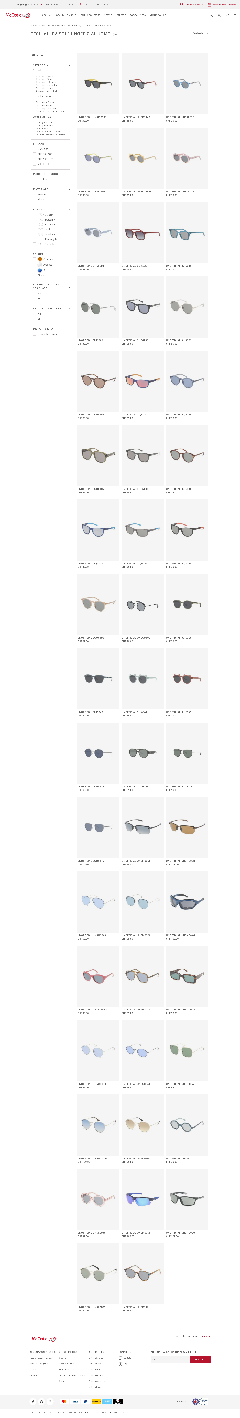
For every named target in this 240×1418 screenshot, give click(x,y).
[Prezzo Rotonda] (34, 244)
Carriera (33, 1375)
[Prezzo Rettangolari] (34, 239)
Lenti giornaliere (44, 122)
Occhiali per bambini (46, 108)
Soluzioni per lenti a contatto (50, 134)
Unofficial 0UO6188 (90, 414)
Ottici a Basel (95, 1387)
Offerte (62, 1381)
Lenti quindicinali (44, 125)
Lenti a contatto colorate (48, 131)
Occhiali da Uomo (44, 79)
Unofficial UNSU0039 (91, 1084)
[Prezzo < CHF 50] (34, 149)
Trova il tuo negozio (94, 4)
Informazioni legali (42, 1412)
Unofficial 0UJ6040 (179, 638)
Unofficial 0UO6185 (90, 489)
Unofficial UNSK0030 (91, 1233)
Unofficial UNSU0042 (180, 1084)
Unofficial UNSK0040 (136, 117)
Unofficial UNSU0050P (92, 1158)
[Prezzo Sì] (34, 298)
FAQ (123, 1364)
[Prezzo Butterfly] (34, 219)
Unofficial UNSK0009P (92, 1009)
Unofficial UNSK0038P (137, 191)
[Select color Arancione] (34, 259)
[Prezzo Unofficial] (34, 179)
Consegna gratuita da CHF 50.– (60, 4)
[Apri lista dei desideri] (227, 15)
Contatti (125, 1358)
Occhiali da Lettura (45, 88)
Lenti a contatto (42, 116)
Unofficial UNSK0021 (136, 1307)
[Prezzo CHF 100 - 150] (34, 159)
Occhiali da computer (46, 85)
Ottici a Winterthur (97, 1381)
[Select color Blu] (34, 270)
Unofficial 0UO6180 (135, 340)
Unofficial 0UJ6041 (134, 712)
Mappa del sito (119, 1412)
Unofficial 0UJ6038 (179, 414)
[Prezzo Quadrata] (34, 234)
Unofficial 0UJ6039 (90, 563)
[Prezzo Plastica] (34, 199)
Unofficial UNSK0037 (180, 191)
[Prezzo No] (34, 293)
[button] (219, 15)
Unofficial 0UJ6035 (134, 266)
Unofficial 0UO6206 (135, 786)
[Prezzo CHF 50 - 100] (34, 154)
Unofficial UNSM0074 (180, 1009)
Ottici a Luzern (96, 1375)
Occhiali (37, 70)
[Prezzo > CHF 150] (34, 164)
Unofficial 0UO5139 (90, 786)
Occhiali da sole (66, 1363)
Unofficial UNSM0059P (137, 1233)
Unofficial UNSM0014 (136, 1009)
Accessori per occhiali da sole (50, 111)
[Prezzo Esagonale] (34, 224)
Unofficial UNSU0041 (136, 1084)
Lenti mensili (42, 128)
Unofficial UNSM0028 (136, 935)
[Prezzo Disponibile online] (34, 334)
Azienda (33, 1369)
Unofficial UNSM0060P (181, 1233)
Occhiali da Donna (45, 76)
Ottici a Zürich (95, 1369)
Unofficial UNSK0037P (92, 266)
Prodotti (35, 25)
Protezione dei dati (97, 1412)
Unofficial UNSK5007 (91, 1307)
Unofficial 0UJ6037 (134, 414)
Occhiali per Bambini (46, 82)
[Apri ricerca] (211, 15)
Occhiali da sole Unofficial (68, 25)
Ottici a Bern (95, 1363)
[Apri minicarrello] (235, 15)
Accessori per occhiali (46, 91)
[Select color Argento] (34, 264)
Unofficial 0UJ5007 (90, 340)
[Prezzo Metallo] (34, 194)
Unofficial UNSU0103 (136, 638)
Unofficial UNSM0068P (137, 861)
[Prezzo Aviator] (34, 214)
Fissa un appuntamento (40, 1357)
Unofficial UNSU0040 (91, 935)
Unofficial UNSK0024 (180, 1158)
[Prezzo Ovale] (34, 229)
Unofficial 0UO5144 (179, 786)
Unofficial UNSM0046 (180, 935)
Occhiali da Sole (47, 25)
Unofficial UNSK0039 (180, 117)
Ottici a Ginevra (96, 1357)
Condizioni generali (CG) (70, 1412)
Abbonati (200, 1359)
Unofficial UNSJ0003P (92, 117)
